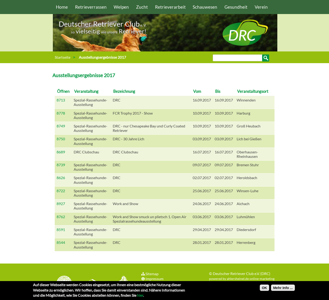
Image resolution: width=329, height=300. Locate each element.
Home (62, 7)
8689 (61, 152)
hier (140, 296)
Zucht (142, 7)
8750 (61, 139)
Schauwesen (205, 7)
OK (264, 289)
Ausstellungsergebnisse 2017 (102, 57)
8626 (61, 177)
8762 (61, 216)
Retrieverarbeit (170, 7)
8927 (61, 203)
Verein (261, 7)
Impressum (152, 278)
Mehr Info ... (283, 289)
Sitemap (150, 273)
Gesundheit (235, 7)
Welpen (121, 7)
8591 (61, 229)
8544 (61, 242)
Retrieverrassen (91, 7)
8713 (61, 100)
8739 (61, 165)
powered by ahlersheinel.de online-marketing (242, 279)
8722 (61, 190)
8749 (61, 126)
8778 (61, 113)
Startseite (62, 57)
